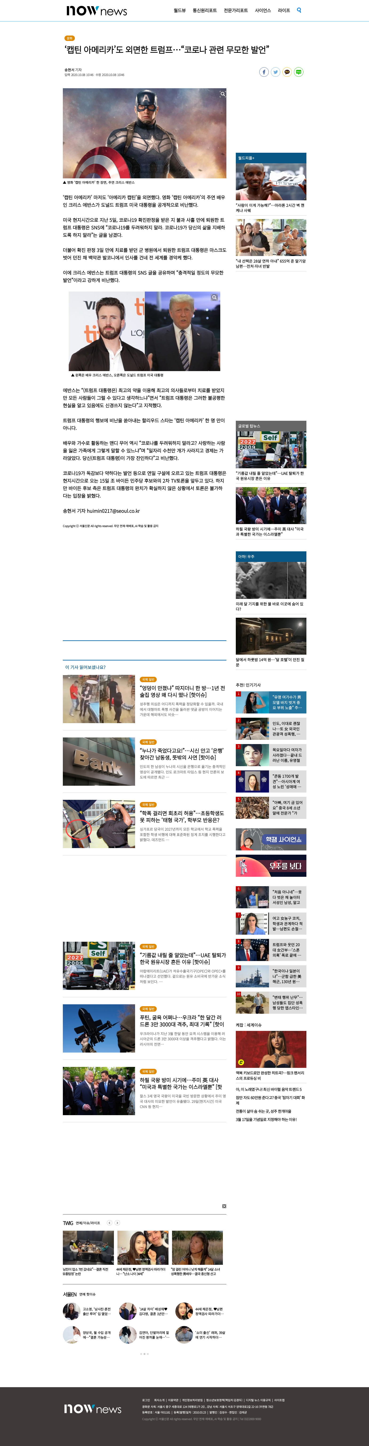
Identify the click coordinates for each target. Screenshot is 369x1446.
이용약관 (173, 1400)
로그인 (146, 1400)
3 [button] (148, 1354)
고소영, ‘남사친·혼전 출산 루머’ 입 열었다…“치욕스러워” (97, 1314)
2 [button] (144, 1354)
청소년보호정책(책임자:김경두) (224, 1400)
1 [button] (141, 1354)
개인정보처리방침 (192, 1400)
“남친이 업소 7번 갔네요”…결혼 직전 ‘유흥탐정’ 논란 (139, 1271)
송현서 (69, 69)
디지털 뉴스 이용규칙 (258, 1400)
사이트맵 (279, 1400)
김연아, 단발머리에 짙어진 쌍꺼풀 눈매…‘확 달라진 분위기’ (154, 1337)
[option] (86, 1254)
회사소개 (159, 1400)
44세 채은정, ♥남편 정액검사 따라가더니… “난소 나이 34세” (195, 1271)
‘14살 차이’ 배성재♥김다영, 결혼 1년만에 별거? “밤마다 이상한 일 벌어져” (86, 1271)
